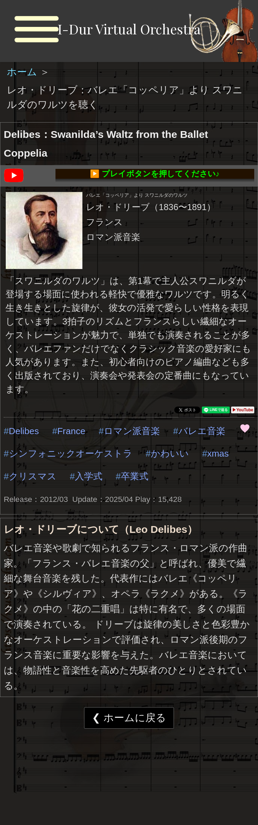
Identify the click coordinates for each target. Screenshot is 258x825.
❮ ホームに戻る (129, 717)
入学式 (88, 476)
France (71, 431)
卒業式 (134, 476)
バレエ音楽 (201, 431)
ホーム (23, 71)
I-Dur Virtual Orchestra (129, 29)
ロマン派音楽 (132, 431)
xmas (218, 453)
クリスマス (33, 476)
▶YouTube (242, 410)
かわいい (170, 453)
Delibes (24, 431)
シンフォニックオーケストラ (70, 453)
